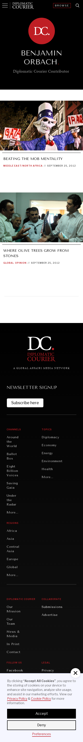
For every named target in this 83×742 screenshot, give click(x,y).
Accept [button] (41, 713)
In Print (13, 644)
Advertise (50, 615)
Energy (47, 453)
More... (12, 512)
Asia (10, 539)
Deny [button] (41, 725)
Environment (52, 461)
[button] (75, 673)
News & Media (13, 634)
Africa (12, 531)
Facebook (15, 670)
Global (8, 262)
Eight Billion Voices (12, 471)
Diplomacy (50, 437)
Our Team (11, 621)
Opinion (21, 262)
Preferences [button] (41, 734)
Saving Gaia (12, 485)
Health (47, 469)
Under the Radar (11, 500)
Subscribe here (25, 402)
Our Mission (14, 609)
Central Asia (13, 549)
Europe (12, 559)
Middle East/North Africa (23, 165)
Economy (49, 445)
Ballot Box (12, 456)
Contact (14, 652)
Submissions (52, 607)
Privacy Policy (17, 698)
